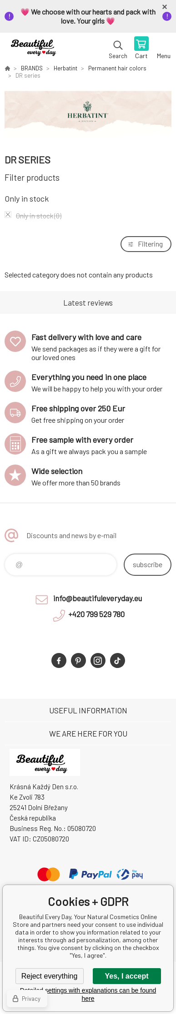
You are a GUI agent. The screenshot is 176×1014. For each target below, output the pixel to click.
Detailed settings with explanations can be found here (88, 994)
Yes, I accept (126, 976)
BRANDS (32, 68)
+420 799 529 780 (96, 613)
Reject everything (49, 976)
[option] (88, 116)
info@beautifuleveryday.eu (97, 598)
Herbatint (65, 68)
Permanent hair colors (117, 68)
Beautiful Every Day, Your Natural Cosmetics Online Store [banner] (36, 48)
